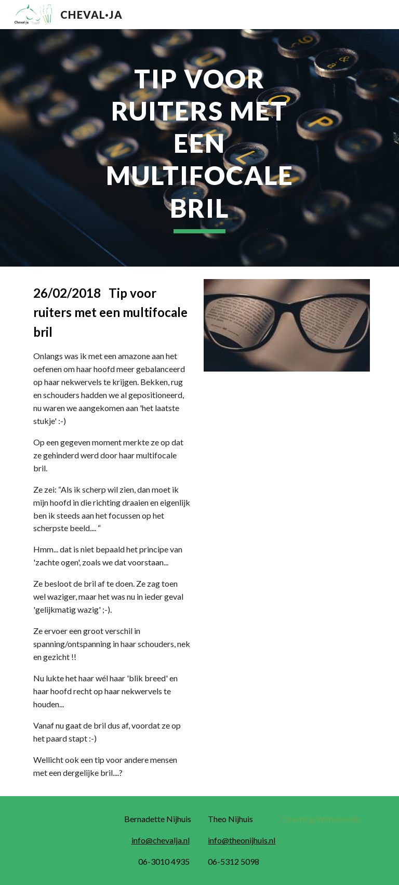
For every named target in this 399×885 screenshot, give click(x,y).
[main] (199, 147)
